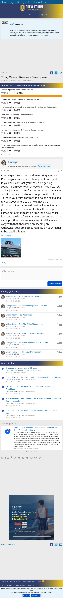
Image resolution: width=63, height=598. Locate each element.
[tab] (26, 451)
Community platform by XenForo (18, 585)
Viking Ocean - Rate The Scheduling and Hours (25, 333)
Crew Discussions (36, 370)
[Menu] (3, 15)
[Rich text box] (31, 274)
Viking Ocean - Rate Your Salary (19, 315)
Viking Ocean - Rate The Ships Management (24, 324)
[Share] (58, 171)
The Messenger (10, 370)
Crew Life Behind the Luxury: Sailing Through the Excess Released (34, 377)
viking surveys (27, 80)
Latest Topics (7, 363)
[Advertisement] (31, 55)
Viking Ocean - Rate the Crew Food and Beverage (27, 343)
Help (33, 581)
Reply (6, 263)
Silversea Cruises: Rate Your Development (23, 352)
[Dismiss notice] (60, 22)
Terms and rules (15, 581)
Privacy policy (26, 581)
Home (39, 581)
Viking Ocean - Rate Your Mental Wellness (23, 296)
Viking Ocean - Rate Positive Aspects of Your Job (26, 306)
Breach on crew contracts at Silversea (21, 368)
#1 (61, 171)
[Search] (60, 15)
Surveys (23, 298)
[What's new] (54, 15)
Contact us (5, 581)
